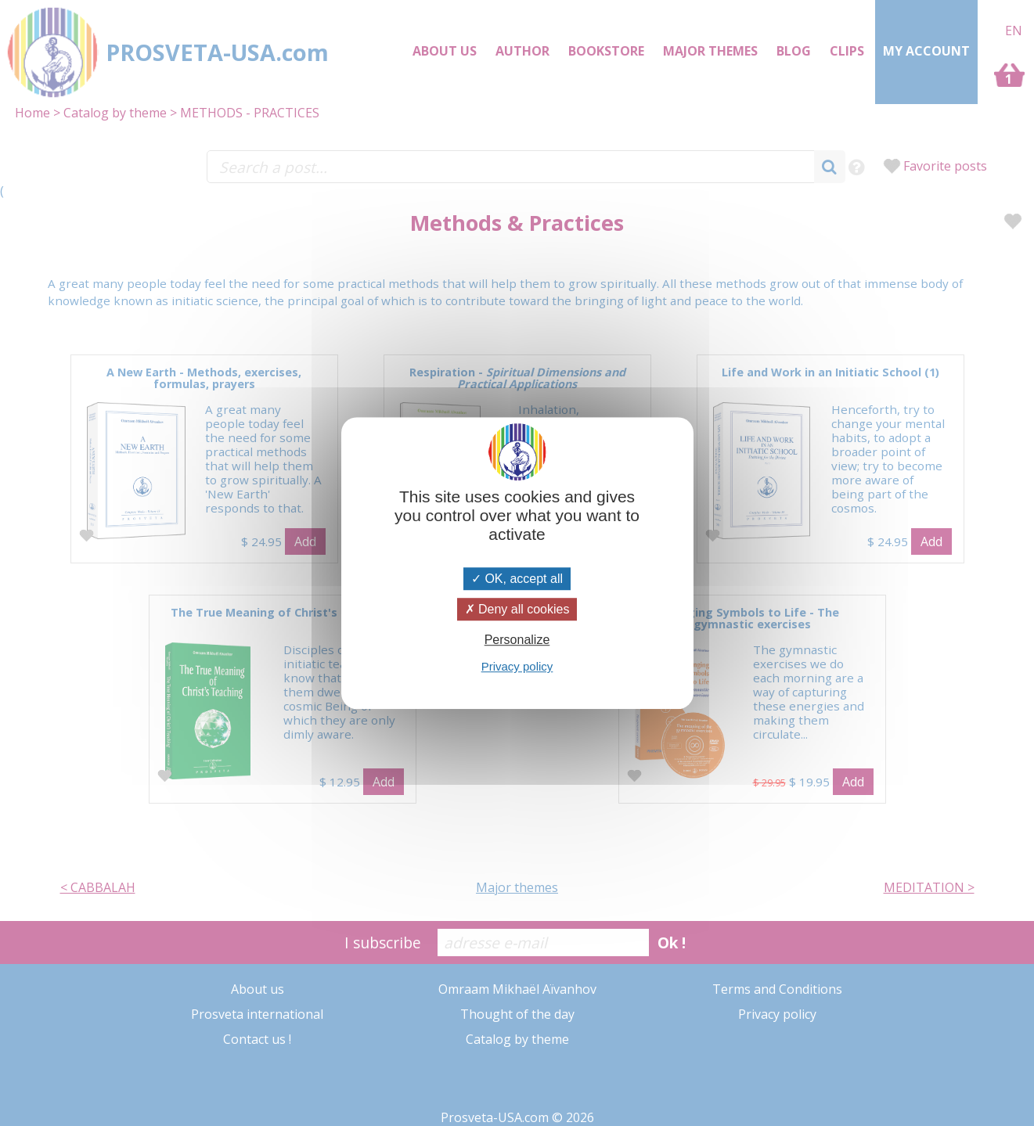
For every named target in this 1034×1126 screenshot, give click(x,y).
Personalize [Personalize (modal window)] (517, 639)
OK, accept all (517, 578)
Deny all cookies (517, 609)
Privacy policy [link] (517, 666)
